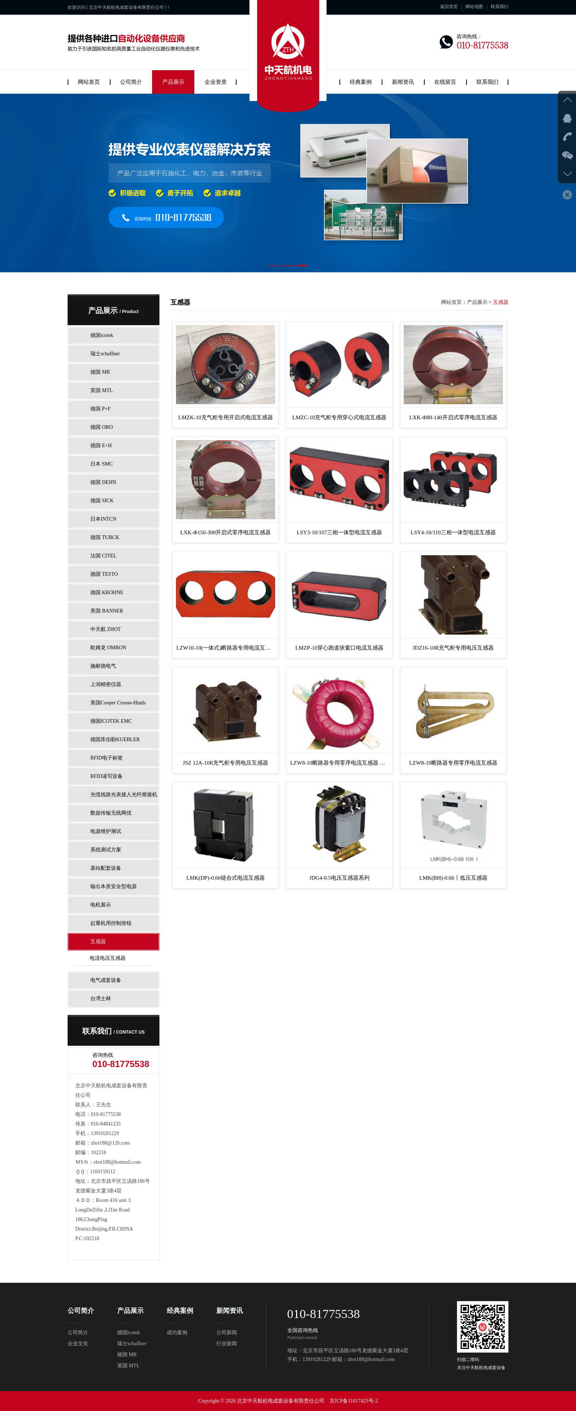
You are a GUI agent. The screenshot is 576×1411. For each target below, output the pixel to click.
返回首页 (449, 6)
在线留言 (445, 82)
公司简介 (131, 82)
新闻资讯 (403, 82)
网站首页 (89, 82)
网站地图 (474, 6)
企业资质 (216, 82)
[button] (274, 265)
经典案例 (361, 82)
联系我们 (499, 6)
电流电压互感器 (108, 958)
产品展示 (173, 82)
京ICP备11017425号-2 (354, 1401)
